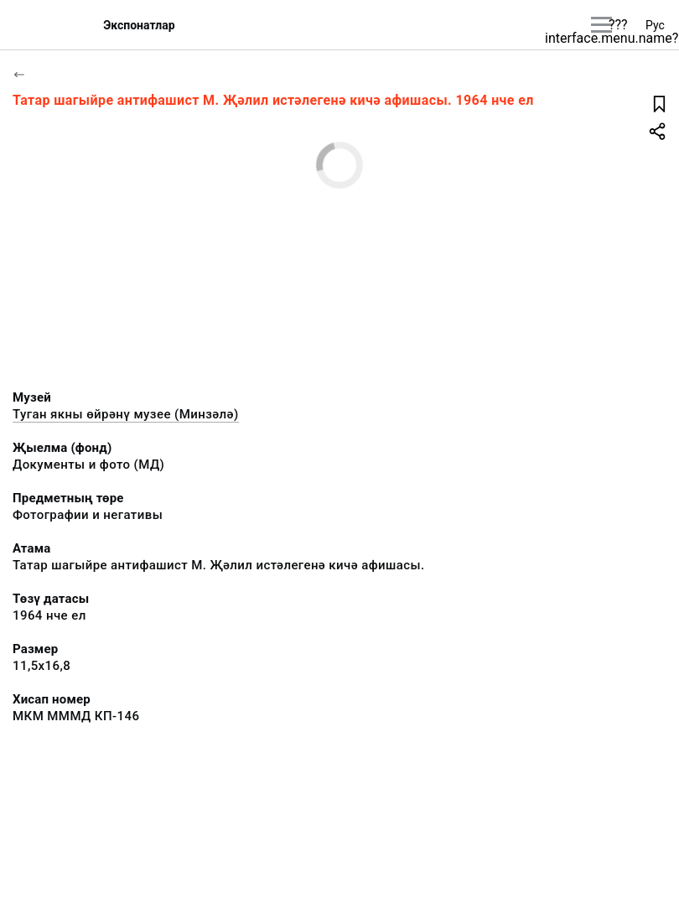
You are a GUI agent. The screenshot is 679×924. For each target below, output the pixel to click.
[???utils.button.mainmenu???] (601, 24)
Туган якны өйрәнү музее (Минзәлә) (126, 414)
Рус (655, 25)
